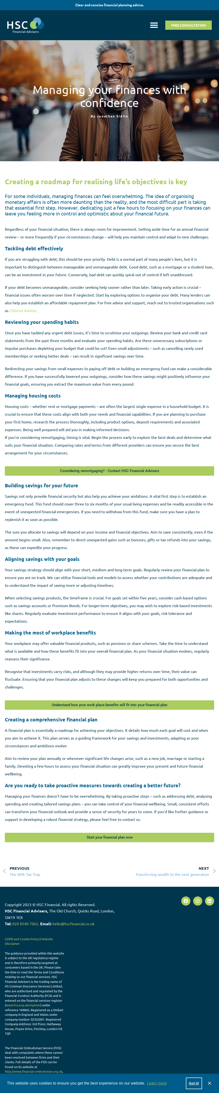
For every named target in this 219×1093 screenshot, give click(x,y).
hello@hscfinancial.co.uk (73, 923)
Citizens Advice (22, 310)
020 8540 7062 (25, 923)
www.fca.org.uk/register (23, 1005)
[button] (154, 25)
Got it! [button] (194, 1083)
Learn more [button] (157, 1083)
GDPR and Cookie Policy (22, 939)
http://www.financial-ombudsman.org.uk (33, 1071)
